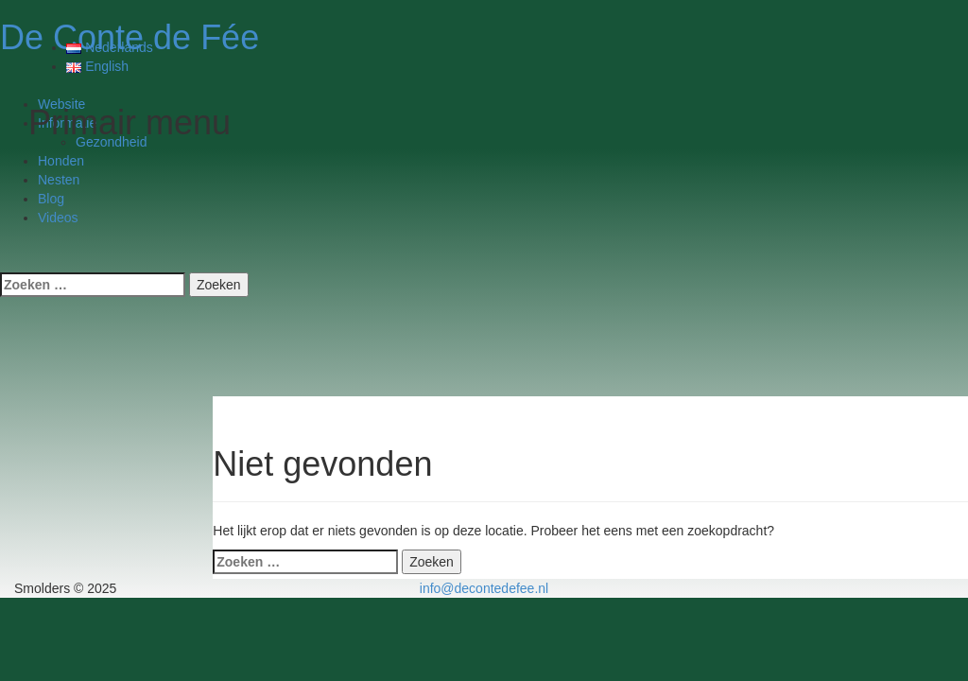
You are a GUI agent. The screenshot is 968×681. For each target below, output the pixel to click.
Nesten (58, 179)
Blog (51, 198)
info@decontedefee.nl (484, 588)
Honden (61, 160)
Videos (58, 217)
